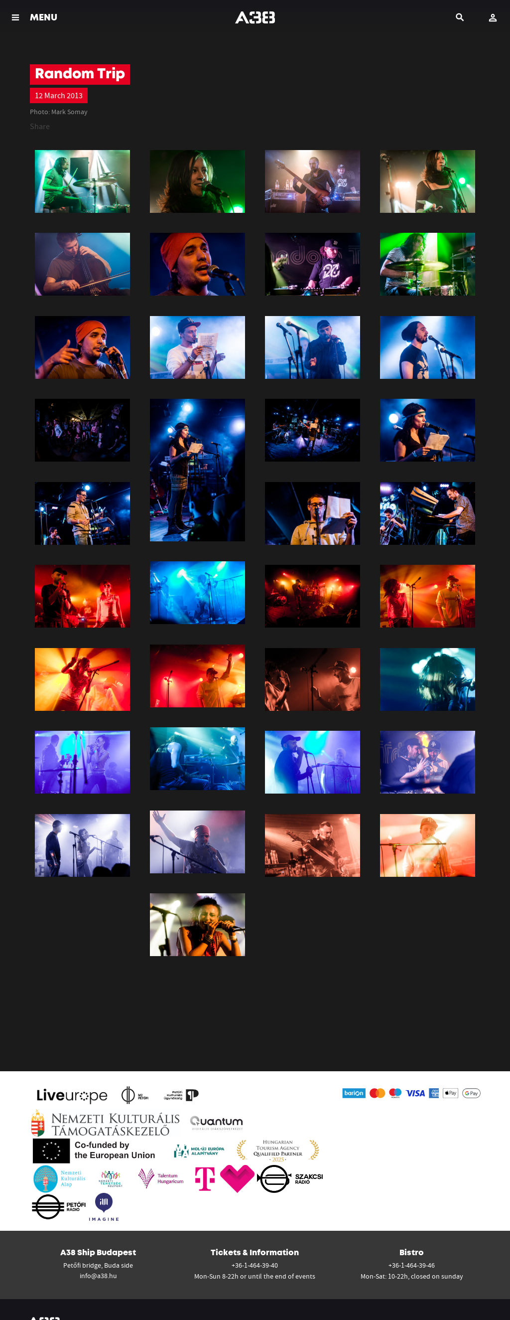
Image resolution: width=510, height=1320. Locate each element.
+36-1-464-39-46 (411, 1265)
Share (40, 126)
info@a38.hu (98, 1275)
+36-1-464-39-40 (255, 1265)
